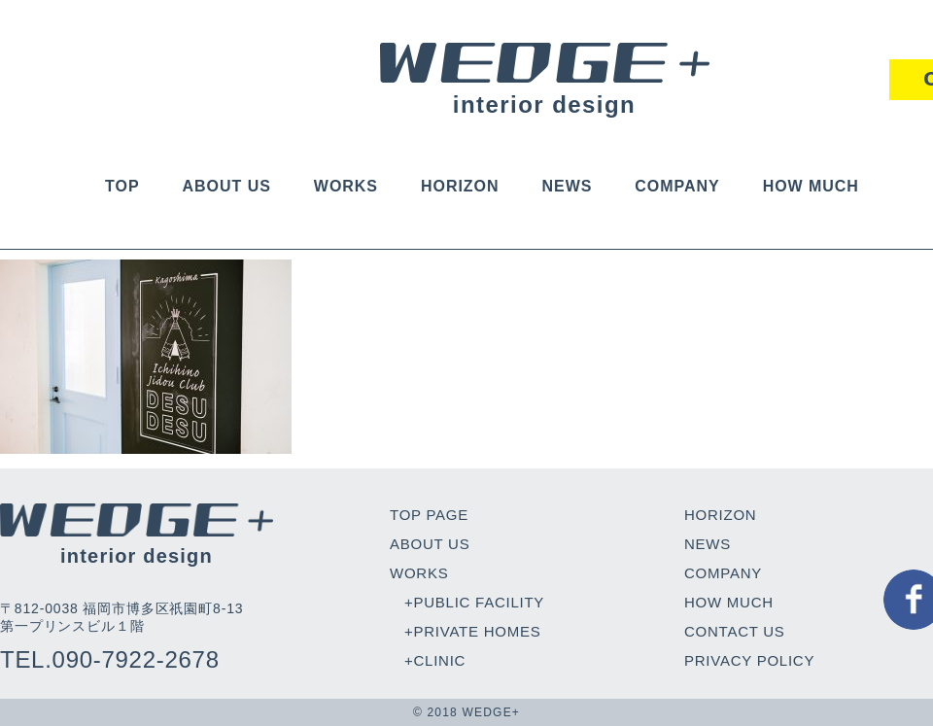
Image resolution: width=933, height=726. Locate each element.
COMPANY (677, 186)
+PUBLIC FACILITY (474, 602)
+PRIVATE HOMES (472, 631)
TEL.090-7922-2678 (110, 659)
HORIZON (460, 186)
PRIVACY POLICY (749, 660)
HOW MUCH (811, 186)
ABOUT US (227, 186)
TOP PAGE (429, 514)
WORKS (346, 186)
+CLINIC (435, 660)
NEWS (566, 186)
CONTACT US (734, 631)
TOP (122, 186)
